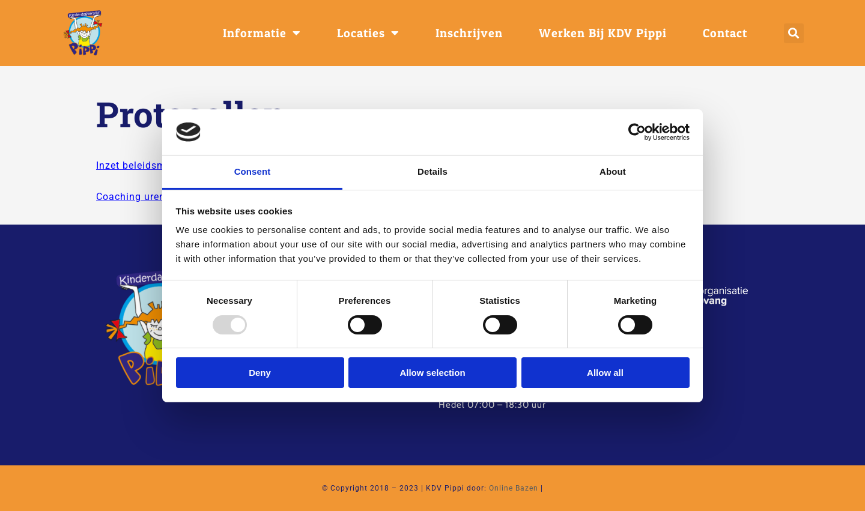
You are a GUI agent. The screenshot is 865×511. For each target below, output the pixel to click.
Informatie (262, 33)
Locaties (368, 33)
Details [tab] (432, 171)
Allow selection (432, 372)
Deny (260, 372)
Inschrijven (469, 33)
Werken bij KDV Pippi (603, 33)
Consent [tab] (252, 171)
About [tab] (612, 171)
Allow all (605, 372)
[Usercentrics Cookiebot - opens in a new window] (637, 132)
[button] (794, 33)
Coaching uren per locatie (157, 196)
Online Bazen (513, 488)
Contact (725, 33)
